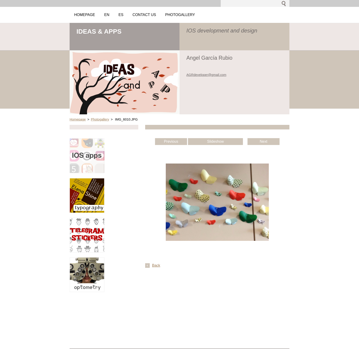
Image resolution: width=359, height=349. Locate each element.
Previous (171, 141)
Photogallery (100, 119)
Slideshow (215, 141)
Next (263, 141)
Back (156, 265)
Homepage (78, 119)
